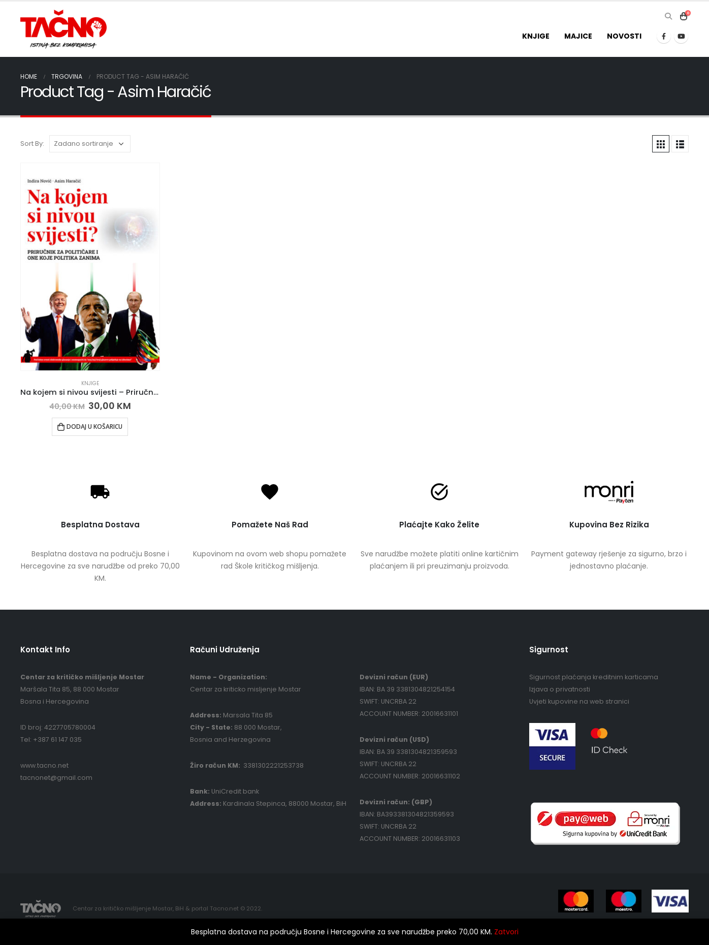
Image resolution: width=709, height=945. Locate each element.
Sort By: (32, 143)
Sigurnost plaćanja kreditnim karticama (593, 677)
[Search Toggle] (668, 16)
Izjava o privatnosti (559, 689)
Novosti (624, 36)
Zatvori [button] (506, 932)
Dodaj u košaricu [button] (94, 426)
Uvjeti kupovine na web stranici (579, 701)
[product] (90, 266)
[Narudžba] (90, 143)
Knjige (536, 36)
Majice (578, 36)
